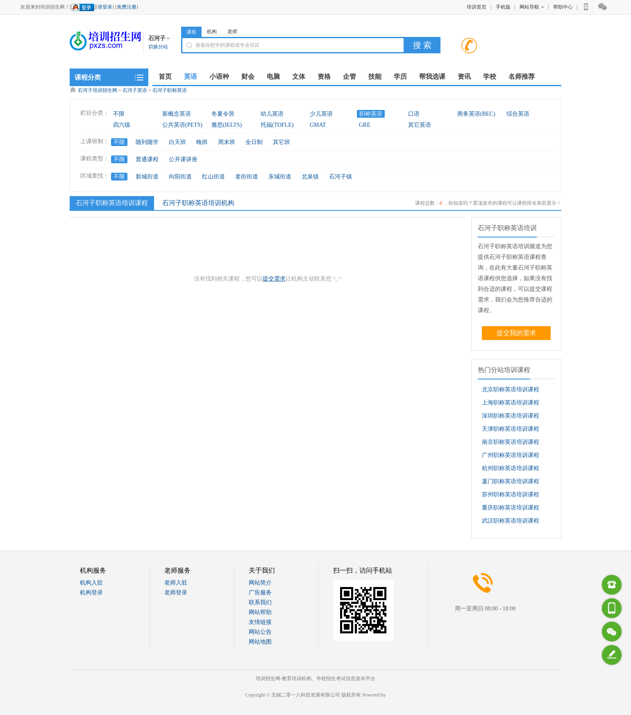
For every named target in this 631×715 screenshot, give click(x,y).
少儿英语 (321, 114)
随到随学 (147, 142)
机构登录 (91, 592)
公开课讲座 (183, 159)
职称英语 (370, 114)
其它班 (281, 142)
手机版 (503, 7)
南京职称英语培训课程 (510, 442)
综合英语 (517, 114)
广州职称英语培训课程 (510, 455)
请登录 (105, 7)
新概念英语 (176, 114)
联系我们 (260, 602)
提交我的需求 (516, 332)
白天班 (177, 142)
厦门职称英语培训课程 (510, 481)
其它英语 (419, 125)
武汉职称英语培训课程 (510, 521)
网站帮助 (260, 612)
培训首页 (476, 7)
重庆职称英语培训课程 (510, 508)
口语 (414, 114)
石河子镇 (340, 177)
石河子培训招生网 (97, 90)
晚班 (202, 142)
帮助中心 (563, 7)
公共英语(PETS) (182, 125)
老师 (232, 31)
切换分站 (158, 47)
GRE (364, 125)
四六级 (121, 125)
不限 (119, 114)
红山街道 (213, 177)
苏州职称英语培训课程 (510, 494)
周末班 (226, 142)
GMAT (318, 125)
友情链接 (260, 622)
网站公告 (260, 632)
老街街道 (246, 177)
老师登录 (175, 592)
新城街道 (147, 177)
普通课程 (147, 159)
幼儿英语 (272, 114)
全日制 (254, 142)
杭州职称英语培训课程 (510, 468)
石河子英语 (135, 90)
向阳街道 (180, 177)
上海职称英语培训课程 (510, 403)
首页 (165, 76)
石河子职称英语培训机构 (198, 202)
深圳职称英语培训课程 (510, 416)
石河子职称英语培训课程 (111, 202)
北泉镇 (310, 177)
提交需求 (274, 279)
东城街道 (279, 177)
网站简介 (260, 583)
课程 (191, 32)
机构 (212, 31)
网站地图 (260, 642)
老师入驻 (175, 583)
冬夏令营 (222, 114)
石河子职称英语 (169, 90)
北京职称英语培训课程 (510, 389)
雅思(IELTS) (226, 125)
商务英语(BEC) (476, 114)
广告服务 (260, 592)
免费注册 (126, 7)
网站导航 (532, 7)
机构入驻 (91, 583)
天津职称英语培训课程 (510, 429)
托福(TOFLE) (277, 125)
